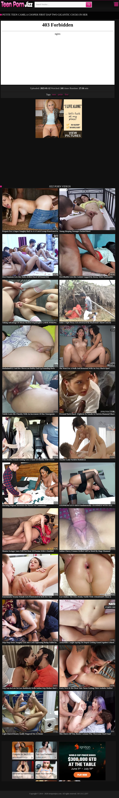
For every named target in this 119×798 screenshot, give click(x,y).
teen (54, 94)
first (66, 94)
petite (60, 94)
